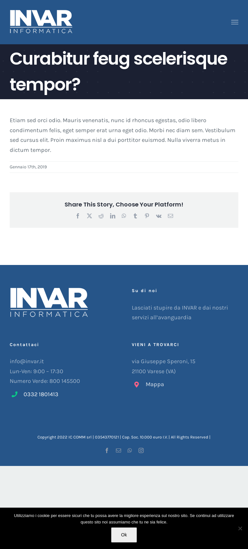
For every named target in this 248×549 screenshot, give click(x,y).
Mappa (155, 384)
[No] (240, 528)
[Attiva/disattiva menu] (234, 22)
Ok (124, 534)
